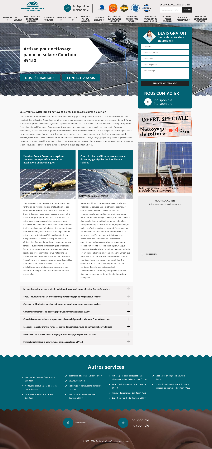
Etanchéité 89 (72, 19)
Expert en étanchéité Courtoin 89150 (129, 398)
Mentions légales (121, 441)
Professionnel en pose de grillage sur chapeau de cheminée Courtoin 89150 (173, 386)
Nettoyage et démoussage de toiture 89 (200, 19)
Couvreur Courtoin (77, 381)
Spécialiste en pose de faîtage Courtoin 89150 (82, 396)
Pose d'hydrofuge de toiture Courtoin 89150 (129, 386)
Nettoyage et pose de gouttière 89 (168, 19)
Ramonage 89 (61, 19)
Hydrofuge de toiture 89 (49, 19)
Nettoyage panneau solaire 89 (85, 19)
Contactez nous (81, 78)
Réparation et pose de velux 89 (183, 19)
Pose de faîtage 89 (18, 19)
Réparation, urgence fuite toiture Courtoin (40, 379)
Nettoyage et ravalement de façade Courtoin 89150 (41, 388)
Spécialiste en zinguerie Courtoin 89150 (171, 378)
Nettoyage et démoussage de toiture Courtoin (85, 388)
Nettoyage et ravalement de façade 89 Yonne (150, 19)
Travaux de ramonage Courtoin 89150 (129, 393)
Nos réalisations (39, 78)
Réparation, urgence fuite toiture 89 (132, 19)
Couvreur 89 (7, 19)
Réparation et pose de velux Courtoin (85, 376)
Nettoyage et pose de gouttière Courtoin (39, 396)
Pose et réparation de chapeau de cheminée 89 (32, 19)
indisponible (81, 6)
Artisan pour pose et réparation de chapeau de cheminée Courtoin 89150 (129, 378)
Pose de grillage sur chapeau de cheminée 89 (114, 19)
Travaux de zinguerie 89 (99, 19)
